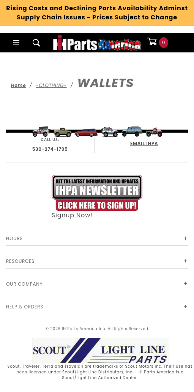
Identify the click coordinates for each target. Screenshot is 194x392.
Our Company (24, 284)
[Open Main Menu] (16, 42)
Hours (14, 238)
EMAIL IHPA (144, 143)
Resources (20, 261)
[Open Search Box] (37, 42)
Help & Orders (24, 306)
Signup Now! (97, 197)
